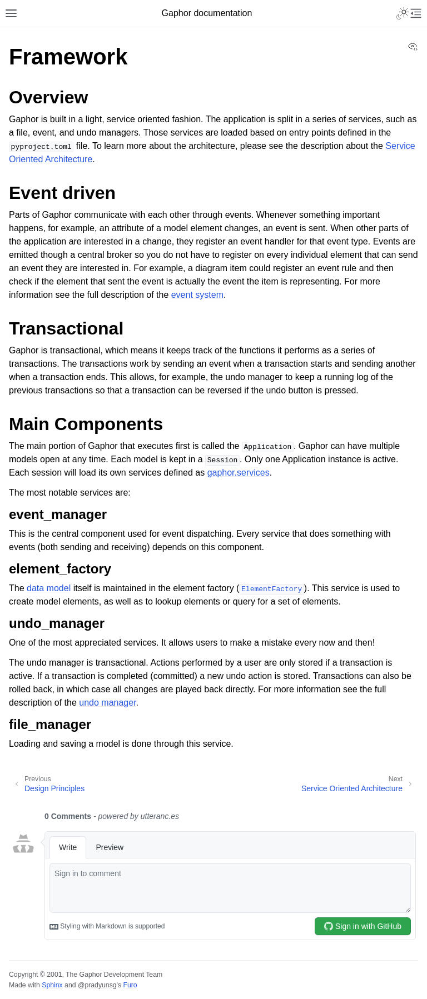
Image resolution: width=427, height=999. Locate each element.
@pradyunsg (97, 985)
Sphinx (52, 985)
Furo (130, 985)
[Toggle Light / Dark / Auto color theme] (402, 13)
